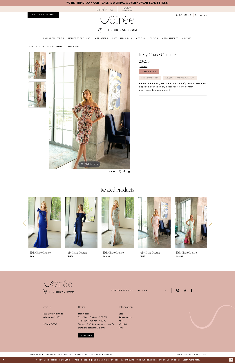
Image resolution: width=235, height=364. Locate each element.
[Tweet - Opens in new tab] (120, 171)
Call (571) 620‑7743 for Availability (161, 90)
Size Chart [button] (145, 67)
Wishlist (123, 324)
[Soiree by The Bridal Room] (127, 9)
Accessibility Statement (75, 356)
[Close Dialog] (4, 361)
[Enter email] (152, 290)
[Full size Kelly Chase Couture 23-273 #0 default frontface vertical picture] (89, 110)
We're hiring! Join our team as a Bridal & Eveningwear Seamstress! (117, 2)
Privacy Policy (34, 356)
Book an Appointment (153, 81)
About (121, 321)
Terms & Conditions (53, 356)
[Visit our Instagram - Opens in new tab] (177, 290)
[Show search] (196, 15)
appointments (88, 336)
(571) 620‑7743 (50, 324)
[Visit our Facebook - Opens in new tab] (191, 290)
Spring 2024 (72, 46)
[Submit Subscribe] (165, 290)
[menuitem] (43, 15)
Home (31, 46)
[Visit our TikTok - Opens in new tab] (184, 290)
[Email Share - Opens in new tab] (129, 172)
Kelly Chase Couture (50, 46)
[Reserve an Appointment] (43, 15)
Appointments (125, 317)
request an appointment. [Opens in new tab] (157, 102)
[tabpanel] (37, 66)
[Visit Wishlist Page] (201, 15)
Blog (121, 314)
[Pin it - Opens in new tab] (124, 171)
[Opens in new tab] (104, 9)
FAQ (121, 328)
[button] (205, 15)
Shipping (108, 356)
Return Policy (95, 356)
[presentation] (44, 222)
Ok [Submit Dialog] (230, 361)
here (197, 361)
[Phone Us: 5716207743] (183, 15)
